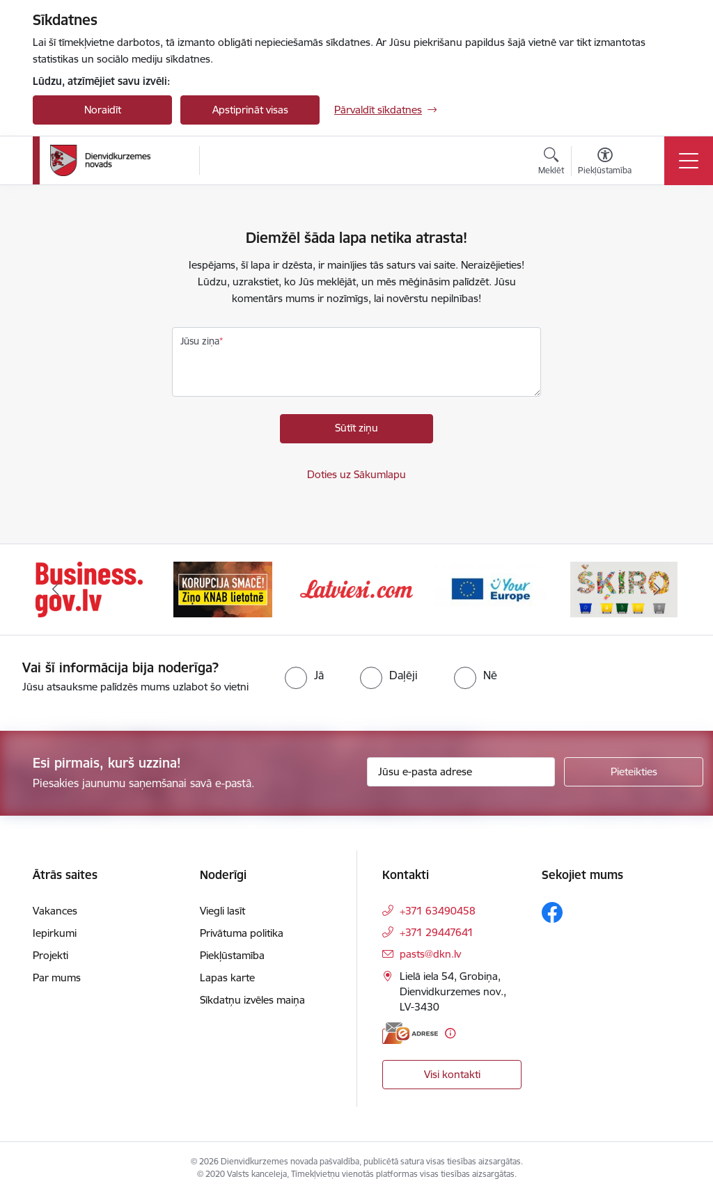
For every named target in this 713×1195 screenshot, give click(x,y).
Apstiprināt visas (250, 109)
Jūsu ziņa (199, 341)
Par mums (57, 977)
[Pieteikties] (633, 771)
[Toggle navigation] (688, 160)
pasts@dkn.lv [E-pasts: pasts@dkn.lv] (430, 953)
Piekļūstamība (232, 955)
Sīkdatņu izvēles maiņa (252, 999)
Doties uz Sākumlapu (356, 474)
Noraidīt (102, 109)
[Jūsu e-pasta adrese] (461, 771)
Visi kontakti (452, 1074)
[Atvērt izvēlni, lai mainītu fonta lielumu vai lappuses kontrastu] (604, 163)
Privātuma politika (241, 933)
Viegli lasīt (222, 910)
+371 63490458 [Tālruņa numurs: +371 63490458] (438, 910)
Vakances (55, 910)
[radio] (304, 675)
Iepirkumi (55, 933)
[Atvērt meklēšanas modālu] (551, 163)
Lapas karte (227, 977)
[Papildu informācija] (450, 1033)
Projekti (50, 955)
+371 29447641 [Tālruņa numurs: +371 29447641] (436, 932)
